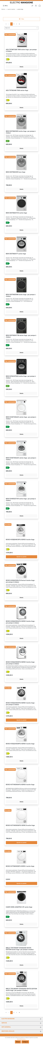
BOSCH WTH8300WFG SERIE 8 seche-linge (20, 825)
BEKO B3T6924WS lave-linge (15, 172)
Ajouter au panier (21, 556)
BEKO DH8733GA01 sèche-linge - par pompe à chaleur (21, 418)
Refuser (18, 1041)
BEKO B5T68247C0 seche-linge (16, 213)
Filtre (21, 19)
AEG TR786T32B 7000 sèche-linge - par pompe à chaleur (21, 50)
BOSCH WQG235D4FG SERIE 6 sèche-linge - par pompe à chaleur (20, 622)
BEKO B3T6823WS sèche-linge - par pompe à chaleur (20, 132)
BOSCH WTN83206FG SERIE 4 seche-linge (20, 866)
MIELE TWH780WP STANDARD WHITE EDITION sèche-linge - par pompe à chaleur (20, 948)
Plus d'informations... (21, 1039)
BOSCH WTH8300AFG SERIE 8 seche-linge (20, 784)
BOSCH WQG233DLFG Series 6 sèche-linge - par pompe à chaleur (20, 581)
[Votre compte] (36, 5)
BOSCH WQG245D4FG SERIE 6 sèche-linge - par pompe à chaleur (20, 703)
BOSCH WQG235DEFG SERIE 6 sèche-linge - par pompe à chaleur (20, 663)
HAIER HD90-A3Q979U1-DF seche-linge (19, 907)
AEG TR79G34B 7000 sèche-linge (17, 90)
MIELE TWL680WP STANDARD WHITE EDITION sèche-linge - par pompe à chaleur (21, 989)
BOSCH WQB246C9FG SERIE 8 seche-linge (20, 539)
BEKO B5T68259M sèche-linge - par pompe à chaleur (20, 295)
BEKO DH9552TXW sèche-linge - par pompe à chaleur (21, 499)
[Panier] (39, 5)
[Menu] (5, 6)
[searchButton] (32, 5)
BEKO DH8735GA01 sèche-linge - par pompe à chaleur (21, 458)
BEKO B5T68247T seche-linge (16, 254)
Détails (21, 66)
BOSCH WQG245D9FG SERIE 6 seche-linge (20, 744)
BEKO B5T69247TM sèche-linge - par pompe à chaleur (21, 336)
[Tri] (21, 27)
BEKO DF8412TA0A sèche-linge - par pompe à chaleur (21, 377)
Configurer (25, 1041)
